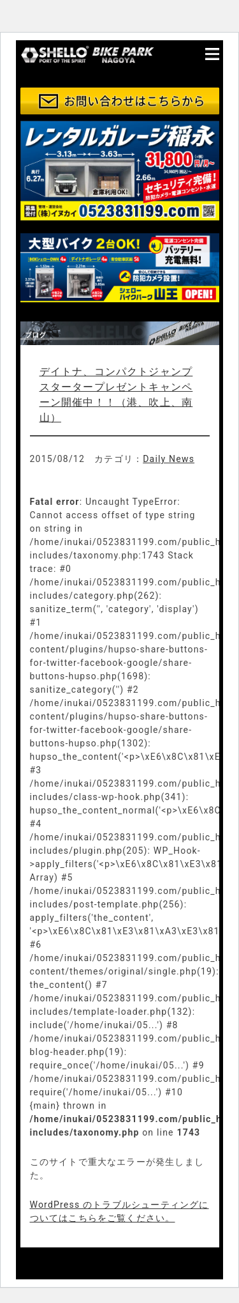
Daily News (168, 459)
